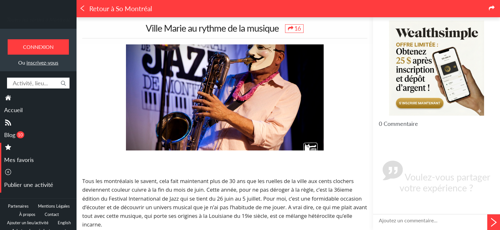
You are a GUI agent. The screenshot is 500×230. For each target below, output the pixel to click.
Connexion (38, 47)
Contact (52, 214)
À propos (27, 214)
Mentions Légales (54, 206)
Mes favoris (19, 159)
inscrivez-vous (42, 62)
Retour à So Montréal (115, 8)
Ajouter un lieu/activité (27, 222)
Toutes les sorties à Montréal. (38, 19)
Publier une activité (28, 184)
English (64, 222)
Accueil (13, 109)
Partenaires (18, 206)
